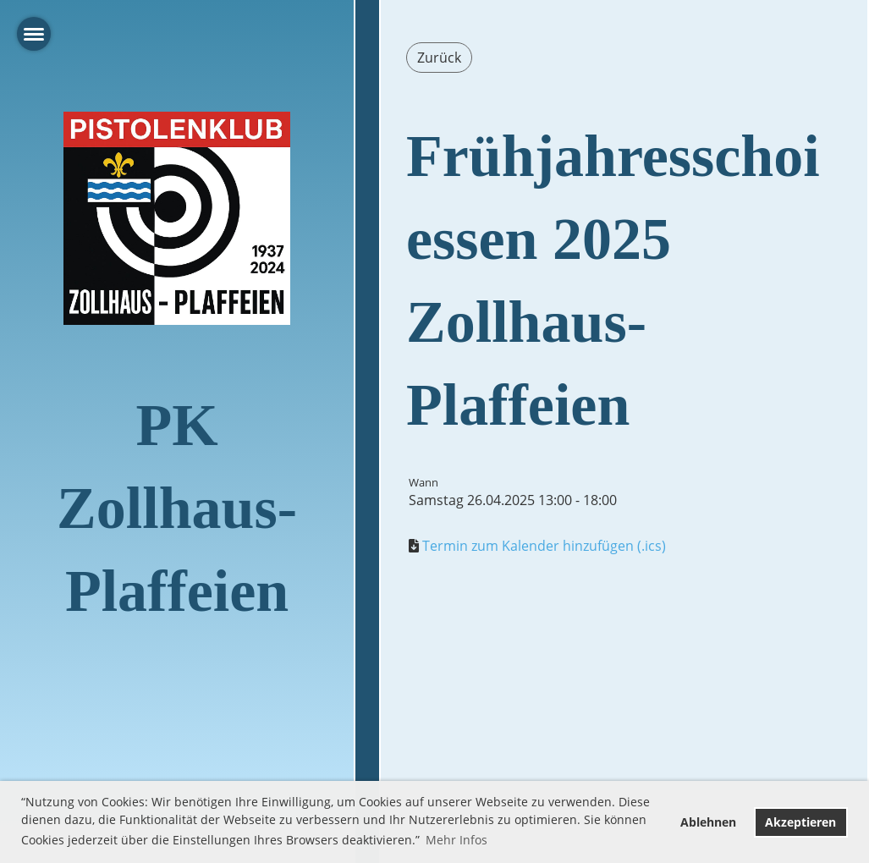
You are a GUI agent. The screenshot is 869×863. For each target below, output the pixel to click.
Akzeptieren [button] (800, 822)
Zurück (439, 57)
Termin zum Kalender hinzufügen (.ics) (544, 545)
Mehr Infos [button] (456, 840)
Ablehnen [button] (708, 822)
